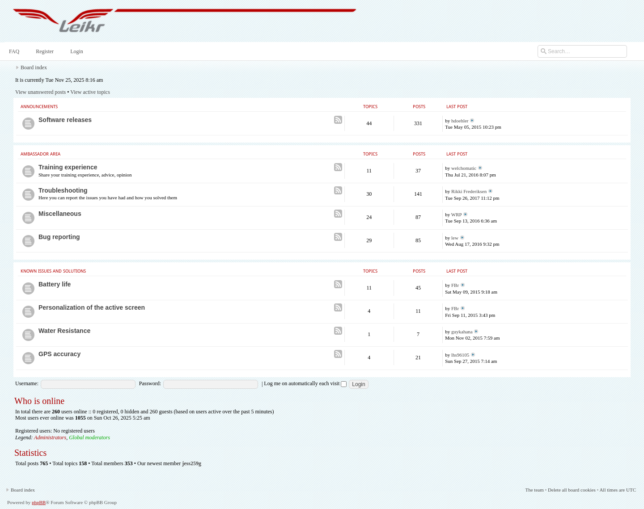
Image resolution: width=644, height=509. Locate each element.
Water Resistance (64, 330)
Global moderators (89, 437)
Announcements (39, 106)
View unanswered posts (40, 92)
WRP (456, 214)
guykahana (462, 331)
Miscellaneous (59, 213)
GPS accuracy (59, 354)
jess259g (191, 463)
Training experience (67, 167)
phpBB (39, 502)
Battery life (54, 284)
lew (454, 237)
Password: (150, 383)
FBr (455, 285)
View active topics (90, 92)
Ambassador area (40, 153)
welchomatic (463, 168)
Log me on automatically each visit (305, 383)
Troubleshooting (63, 190)
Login (75, 51)
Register (44, 51)
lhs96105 (460, 355)
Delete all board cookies (572, 489)
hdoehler (459, 120)
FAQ (13, 51)
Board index (34, 67)
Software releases (65, 119)
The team (534, 489)
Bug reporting (59, 236)
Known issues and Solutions (53, 271)
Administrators (50, 437)
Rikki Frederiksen (469, 191)
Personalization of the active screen (91, 307)
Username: (26, 383)
